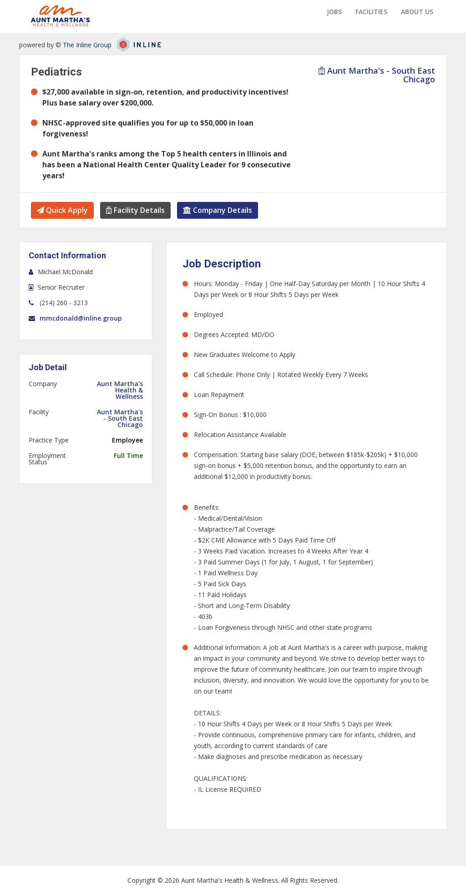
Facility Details (135, 210)
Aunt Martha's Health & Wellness (120, 390)
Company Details (217, 210)
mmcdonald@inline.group (81, 318)
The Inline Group (87, 44)
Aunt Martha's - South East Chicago (377, 75)
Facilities (371, 11)
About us (417, 11)
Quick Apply (62, 210)
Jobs (334, 11)
